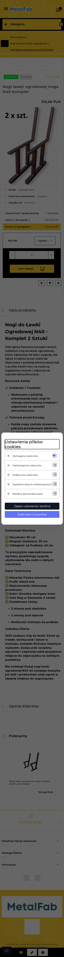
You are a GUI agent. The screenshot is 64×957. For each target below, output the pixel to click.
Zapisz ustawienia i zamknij (32, 506)
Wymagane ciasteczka (25, 455)
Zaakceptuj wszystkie (32, 514)
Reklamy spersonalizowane (27, 493)
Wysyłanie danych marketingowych (32, 484)
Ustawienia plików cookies (24, 444)
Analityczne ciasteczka (25, 474)
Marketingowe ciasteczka (26, 465)
